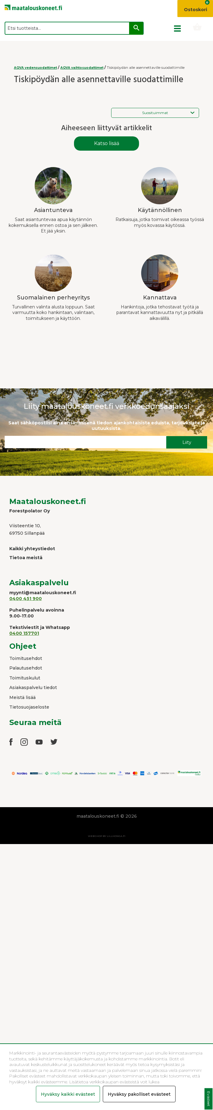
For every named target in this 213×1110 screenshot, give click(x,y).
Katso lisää (106, 143)
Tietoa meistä (25, 557)
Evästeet (208, 1099)
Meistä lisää (22, 697)
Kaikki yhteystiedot (32, 548)
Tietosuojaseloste (29, 707)
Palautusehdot (25, 668)
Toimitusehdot (25, 658)
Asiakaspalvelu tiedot (33, 687)
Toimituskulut (24, 678)
